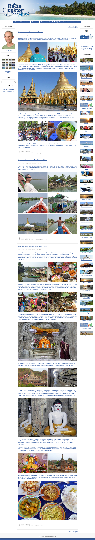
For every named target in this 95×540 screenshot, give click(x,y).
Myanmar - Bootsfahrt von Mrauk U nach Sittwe (32, 160)
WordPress (47, 536)
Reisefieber (34, 153)
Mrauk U (27, 239)
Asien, (23, 151)
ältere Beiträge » (73, 27)
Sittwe (45, 239)
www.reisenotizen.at (8, 91)
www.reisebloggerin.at (8, 89)
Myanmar (27, 151)
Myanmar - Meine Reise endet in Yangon (30, 32)
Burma (22, 153)
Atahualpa (53, 536)
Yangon (40, 153)
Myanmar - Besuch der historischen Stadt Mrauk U (33, 246)
